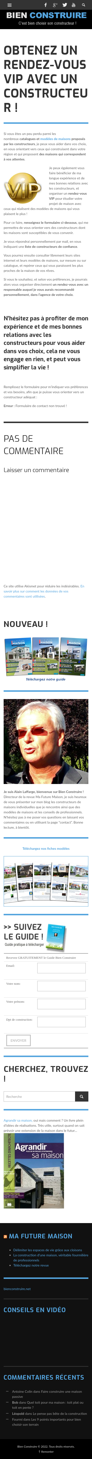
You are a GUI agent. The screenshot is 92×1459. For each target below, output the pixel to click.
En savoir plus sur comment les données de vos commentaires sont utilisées (44, 591)
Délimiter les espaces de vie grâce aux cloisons (47, 1250)
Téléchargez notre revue (31, 1265)
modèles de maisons (56, 139)
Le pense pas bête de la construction (60, 1413)
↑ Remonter (46, 1451)
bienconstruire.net (17, 1289)
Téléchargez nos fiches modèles (46, 848)
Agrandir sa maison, (18, 1120)
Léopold (18, 1413)
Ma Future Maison (40, 1236)
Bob (15, 1402)
